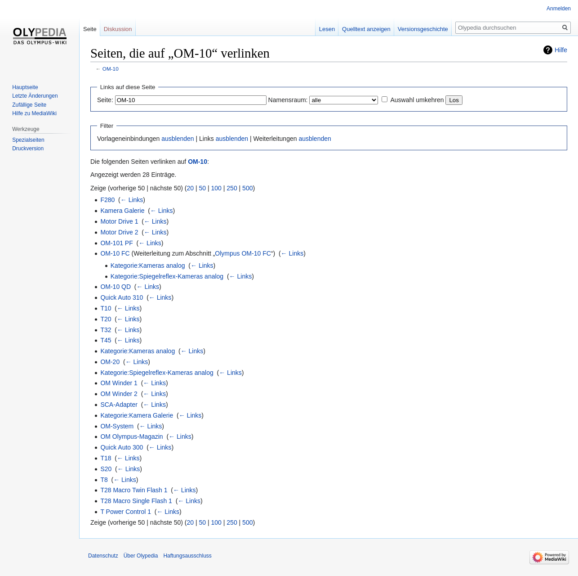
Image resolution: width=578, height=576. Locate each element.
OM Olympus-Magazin (131, 436)
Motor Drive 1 (119, 221)
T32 (105, 329)
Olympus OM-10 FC (243, 253)
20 (190, 188)
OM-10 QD (115, 286)
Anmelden (559, 8)
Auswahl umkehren (417, 100)
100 (216, 188)
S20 (105, 468)
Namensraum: (288, 100)
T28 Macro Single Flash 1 (136, 500)
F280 (107, 199)
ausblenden (177, 138)
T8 (103, 479)
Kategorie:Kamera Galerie (136, 415)
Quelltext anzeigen (366, 29)
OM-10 (110, 69)
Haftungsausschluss (187, 556)
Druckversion (28, 148)
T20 (105, 319)
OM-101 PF (116, 243)
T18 (105, 458)
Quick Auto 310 (121, 297)
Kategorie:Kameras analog (148, 265)
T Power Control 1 (125, 511)
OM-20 (110, 361)
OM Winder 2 (118, 393)
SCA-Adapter (118, 404)
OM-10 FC (114, 253)
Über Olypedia (141, 556)
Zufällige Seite (29, 105)
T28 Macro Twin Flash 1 (133, 490)
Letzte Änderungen (35, 96)
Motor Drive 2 (119, 232)
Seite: (105, 100)
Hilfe (561, 50)
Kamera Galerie (122, 210)
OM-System (116, 426)
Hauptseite (25, 87)
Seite (90, 29)
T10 (105, 308)
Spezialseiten (28, 140)
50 (202, 188)
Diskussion (118, 29)
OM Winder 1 (118, 383)
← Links (131, 199)
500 (247, 188)
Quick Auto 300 (121, 447)
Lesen (327, 29)
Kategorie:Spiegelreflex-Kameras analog (167, 276)
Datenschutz (103, 556)
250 (232, 188)
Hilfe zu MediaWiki (34, 113)
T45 (105, 340)
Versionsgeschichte (423, 29)
